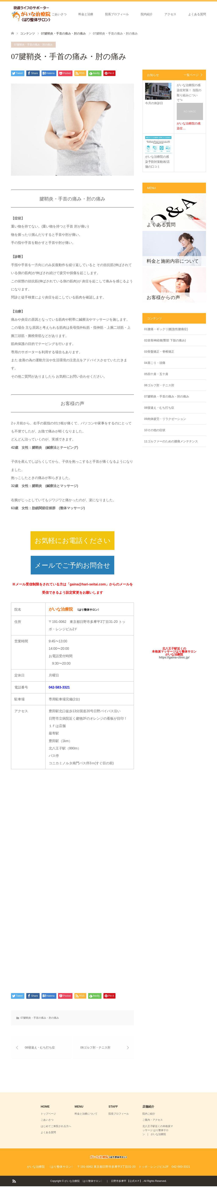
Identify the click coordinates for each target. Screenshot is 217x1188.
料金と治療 (85, 14)
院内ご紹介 (148, 1115)
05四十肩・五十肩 (156, 374)
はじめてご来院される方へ (56, 1127)
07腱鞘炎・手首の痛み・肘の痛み (33, 44)
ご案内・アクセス (152, 1121)
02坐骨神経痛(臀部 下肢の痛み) (165, 340)
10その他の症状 (154, 430)
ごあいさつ (59, 14)
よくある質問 (197, 14)
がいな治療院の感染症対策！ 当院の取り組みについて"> (190, 107)
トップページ (31, 14)
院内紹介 (147, 14)
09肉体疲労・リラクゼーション (165, 419)
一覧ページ (191, 74)
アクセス (170, 14)
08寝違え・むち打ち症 (159, 407)
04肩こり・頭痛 (154, 362)
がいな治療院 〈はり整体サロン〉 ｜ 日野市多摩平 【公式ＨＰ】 (103, 1182)
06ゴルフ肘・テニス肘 (159, 385)
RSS (14, 1182)
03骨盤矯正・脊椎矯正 (159, 351)
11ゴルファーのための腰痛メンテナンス (171, 441)
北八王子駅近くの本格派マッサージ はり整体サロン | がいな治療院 (157, 1131)
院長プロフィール (117, 14)
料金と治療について (86, 1115)
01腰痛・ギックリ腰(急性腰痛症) (166, 329)
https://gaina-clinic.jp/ (174, 657)
